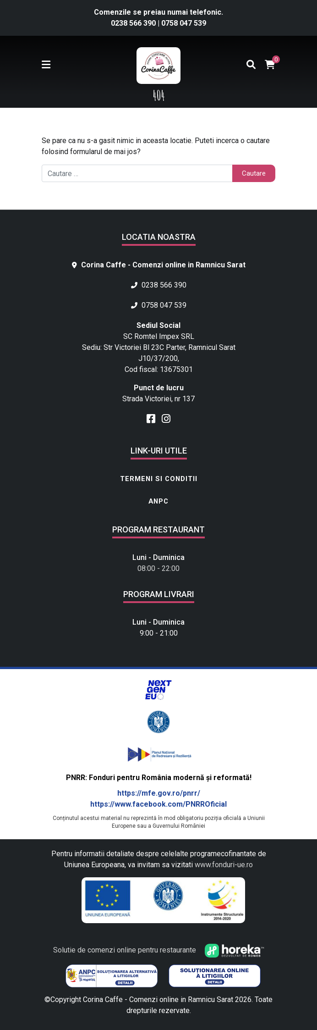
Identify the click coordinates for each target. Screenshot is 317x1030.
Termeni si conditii (158, 479)
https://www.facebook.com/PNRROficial (158, 804)
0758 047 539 (183, 23)
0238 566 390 (134, 23)
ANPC (158, 501)
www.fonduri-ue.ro (224, 864)
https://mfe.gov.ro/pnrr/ (158, 793)
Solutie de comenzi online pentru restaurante (158, 950)
